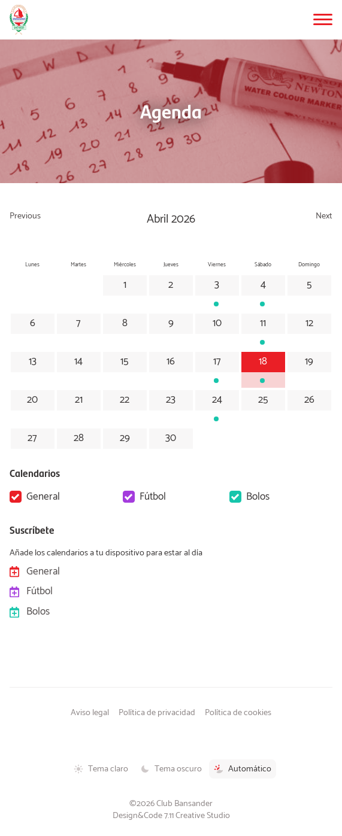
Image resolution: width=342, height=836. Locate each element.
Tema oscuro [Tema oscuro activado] (171, 769)
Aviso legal (90, 713)
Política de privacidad (157, 713)
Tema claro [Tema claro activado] (101, 769)
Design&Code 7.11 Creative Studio (171, 815)
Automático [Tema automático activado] (242, 769)
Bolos (258, 497)
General (43, 497)
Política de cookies (238, 713)
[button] (322, 19)
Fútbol (153, 497)
